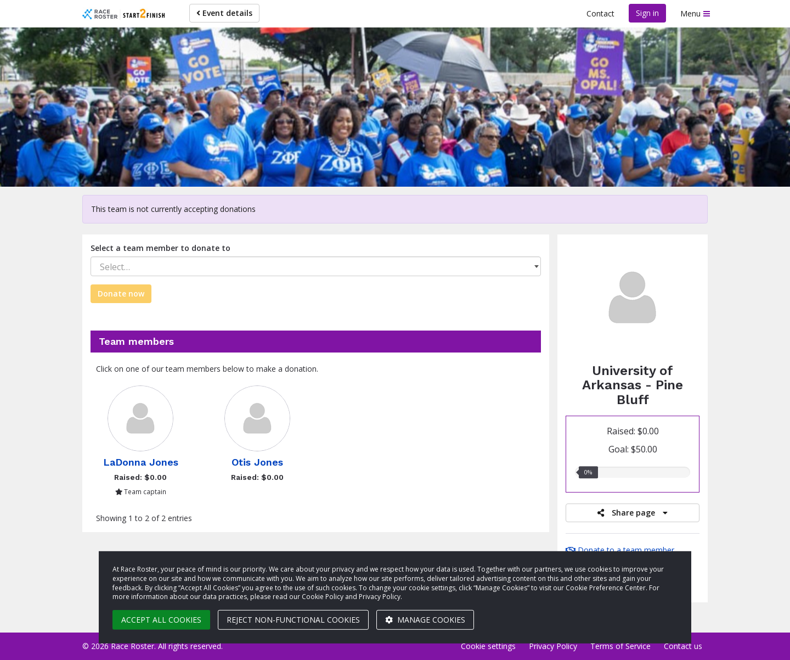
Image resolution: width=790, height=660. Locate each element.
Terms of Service (620, 646)
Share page (632, 512)
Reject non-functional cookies (293, 619)
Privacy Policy (553, 646)
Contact (600, 13)
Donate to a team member (620, 550)
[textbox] (315, 267)
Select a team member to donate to (160, 248)
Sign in (647, 13)
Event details (224, 13)
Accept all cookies (161, 619)
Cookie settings (488, 646)
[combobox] (316, 266)
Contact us (683, 646)
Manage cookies (425, 619)
